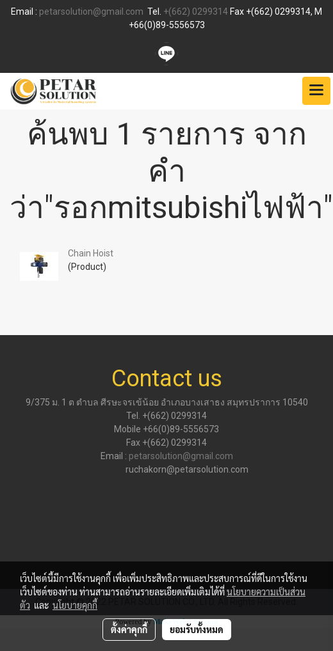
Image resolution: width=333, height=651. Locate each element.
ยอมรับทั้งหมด (196, 629)
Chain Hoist (90, 253)
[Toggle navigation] (316, 91)
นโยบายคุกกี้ (75, 605)
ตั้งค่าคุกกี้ (129, 629)
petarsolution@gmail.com (91, 11)
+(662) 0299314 (195, 11)
